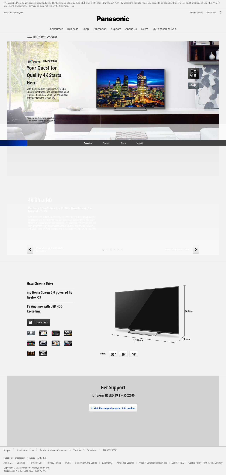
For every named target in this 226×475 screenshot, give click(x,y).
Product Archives (25, 450)
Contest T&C (178, 462)
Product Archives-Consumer (53, 450)
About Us (8, 462)
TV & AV (77, 450)
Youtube (31, 457)
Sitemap (21, 462)
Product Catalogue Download (153, 462)
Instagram (20, 457)
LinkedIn (41, 457)
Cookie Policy (194, 462)
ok (73, 5)
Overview (87, 143)
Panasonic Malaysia (13, 12)
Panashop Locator (125, 462)
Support (139, 143)
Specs (123, 143)
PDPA (68, 462)
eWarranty (107, 462)
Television (92, 450)
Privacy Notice (54, 462)
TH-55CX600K (110, 450)
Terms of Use (36, 462)
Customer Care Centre (86, 462)
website (12, 2)
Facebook (8, 457)
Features (106, 143)
